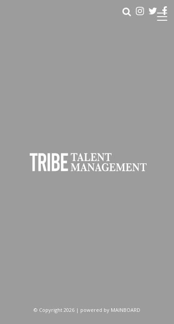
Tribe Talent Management (87, 162)
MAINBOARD (125, 309)
